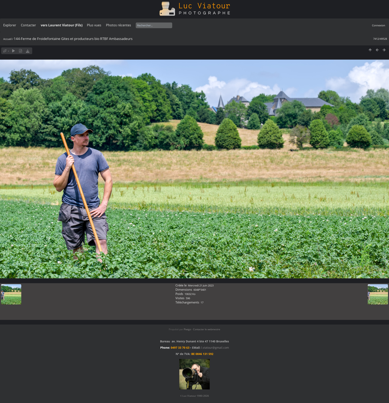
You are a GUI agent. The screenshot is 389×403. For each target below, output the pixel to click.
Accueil (7, 39)
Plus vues (94, 25)
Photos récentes (118, 25)
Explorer (9, 25)
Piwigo (187, 329)
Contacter (28, 25)
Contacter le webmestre (206, 329)
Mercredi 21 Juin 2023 (201, 285)
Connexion (378, 25)
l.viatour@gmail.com (215, 347)
